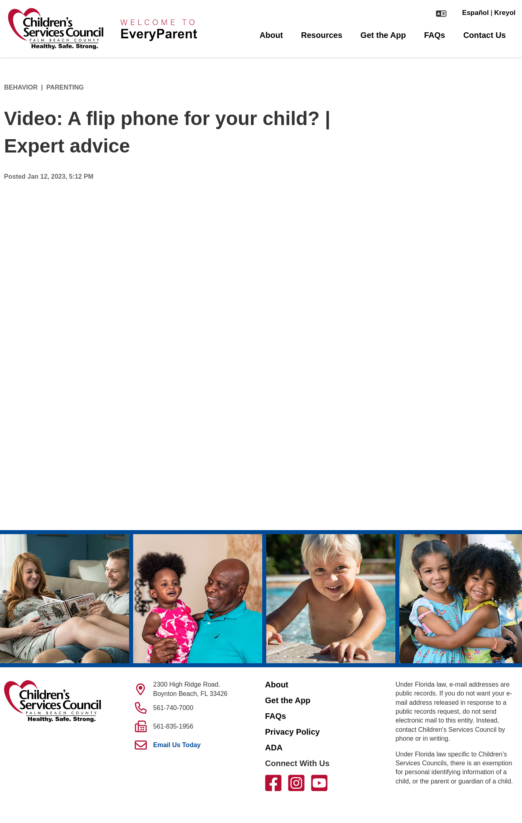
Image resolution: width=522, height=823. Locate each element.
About (271, 35)
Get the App (383, 35)
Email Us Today (177, 745)
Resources (321, 35)
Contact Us (484, 35)
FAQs (434, 35)
